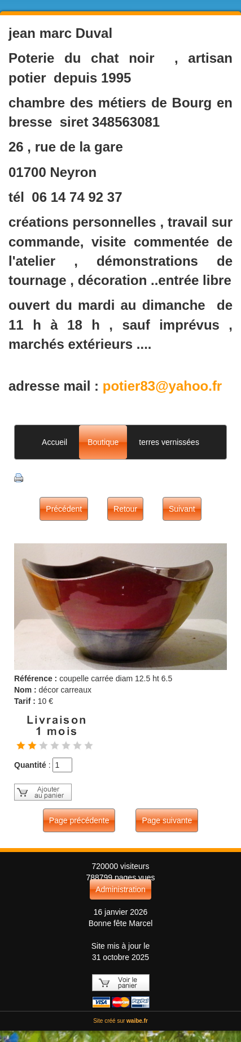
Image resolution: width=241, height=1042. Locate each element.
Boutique (103, 442)
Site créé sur (120, 1021)
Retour (125, 508)
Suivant (182, 508)
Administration (120, 889)
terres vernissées (169, 442)
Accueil (54, 442)
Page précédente (79, 820)
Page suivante (167, 820)
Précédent (64, 508)
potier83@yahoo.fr (162, 386)
